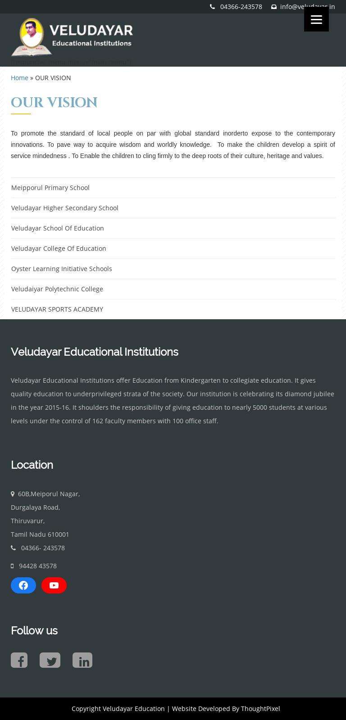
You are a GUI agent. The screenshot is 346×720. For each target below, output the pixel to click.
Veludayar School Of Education (57, 228)
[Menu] (316, 19)
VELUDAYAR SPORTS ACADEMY (57, 309)
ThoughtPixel (260, 708)
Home (19, 77)
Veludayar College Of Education (58, 248)
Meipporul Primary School (50, 187)
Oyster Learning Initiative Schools (61, 268)
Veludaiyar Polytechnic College (57, 289)
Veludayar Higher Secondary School (64, 208)
